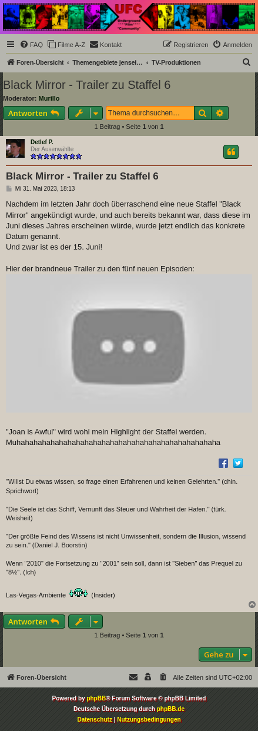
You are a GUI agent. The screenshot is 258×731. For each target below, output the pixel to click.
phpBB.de (171, 709)
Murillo (49, 98)
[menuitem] (31, 45)
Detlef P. (42, 142)
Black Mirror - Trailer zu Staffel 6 (86, 84)
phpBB (96, 698)
